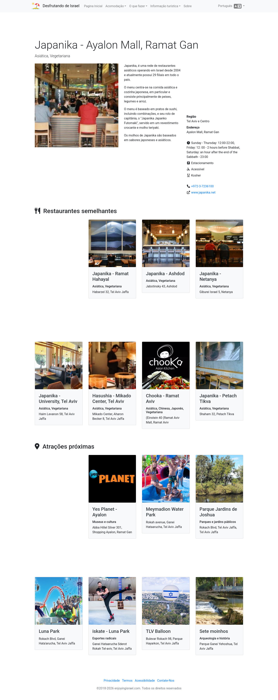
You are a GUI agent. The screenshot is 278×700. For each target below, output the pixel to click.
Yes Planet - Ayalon (104, 512)
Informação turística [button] (164, 6)
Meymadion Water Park (165, 512)
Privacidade (112, 680)
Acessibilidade (145, 680)
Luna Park (49, 631)
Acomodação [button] (114, 6)
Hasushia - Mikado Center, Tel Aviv (111, 398)
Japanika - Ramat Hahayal (110, 276)
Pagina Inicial (93, 6)
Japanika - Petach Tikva (218, 398)
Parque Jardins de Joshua (218, 512)
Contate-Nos (165, 680)
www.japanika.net (203, 192)
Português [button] (230, 6)
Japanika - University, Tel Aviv (58, 398)
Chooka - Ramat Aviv (162, 398)
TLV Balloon (158, 631)
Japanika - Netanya (210, 276)
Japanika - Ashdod (165, 273)
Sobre (188, 6)
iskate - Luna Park (111, 631)
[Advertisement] (139, 27)
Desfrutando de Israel (61, 5)
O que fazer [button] (137, 6)
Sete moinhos (214, 631)
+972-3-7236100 (202, 186)
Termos (127, 680)
